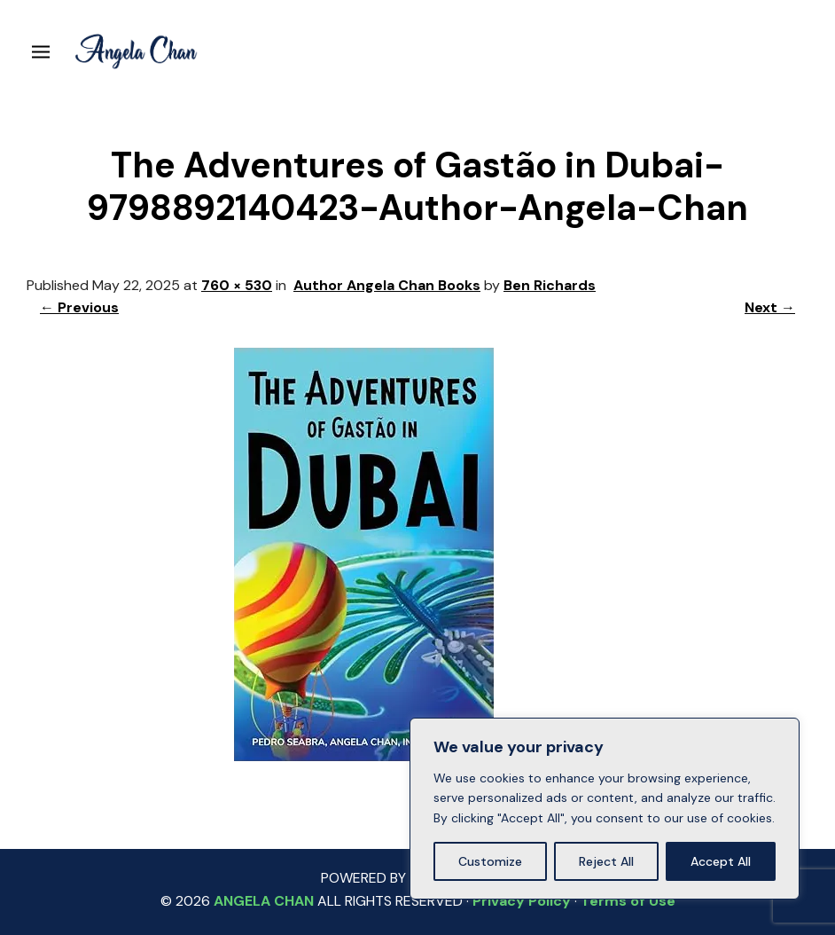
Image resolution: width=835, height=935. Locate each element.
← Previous (79, 307)
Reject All (606, 861)
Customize (490, 861)
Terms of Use (628, 901)
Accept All (721, 861)
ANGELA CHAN (264, 901)
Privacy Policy (521, 901)
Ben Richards (549, 285)
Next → (770, 307)
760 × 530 (236, 285)
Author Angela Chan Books (386, 285)
